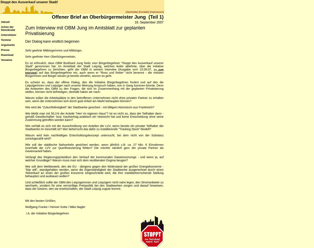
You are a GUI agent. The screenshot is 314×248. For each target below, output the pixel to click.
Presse (5, 49)
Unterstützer (8, 34)
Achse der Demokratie (8, 28)
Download (7, 54)
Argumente (8, 44)
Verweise (6, 59)
